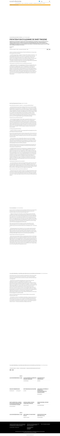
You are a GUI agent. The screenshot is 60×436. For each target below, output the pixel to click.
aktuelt (18, 368)
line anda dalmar (13, 368)
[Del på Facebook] (47, 49)
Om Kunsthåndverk (18, 3)
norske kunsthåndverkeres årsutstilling (33, 368)
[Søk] (49, 1)
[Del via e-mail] (49, 49)
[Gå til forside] (15, 1)
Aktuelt (22, 3)
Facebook (39, 1)
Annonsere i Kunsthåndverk (37, 3)
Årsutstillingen (23, 368)
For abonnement (29, 428)
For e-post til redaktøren (30, 427)
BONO (35, 432)
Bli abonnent (31, 3)
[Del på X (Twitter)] (48, 49)
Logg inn (43, 3)
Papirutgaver (26, 3)
